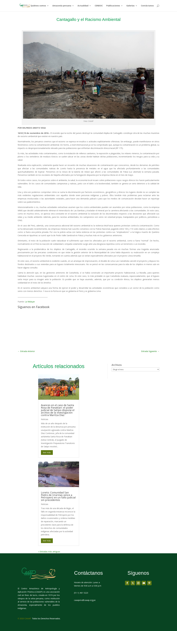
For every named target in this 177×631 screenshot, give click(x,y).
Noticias (44, 419)
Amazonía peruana (61, 6)
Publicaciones (113, 6)
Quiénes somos (38, 6)
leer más (47, 452)
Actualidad (83, 6)
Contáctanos (147, 6)
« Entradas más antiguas (49, 551)
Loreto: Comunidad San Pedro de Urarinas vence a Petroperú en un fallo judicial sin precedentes (58, 496)
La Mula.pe (30, 301)
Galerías (130, 6)
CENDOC (99, 6)
